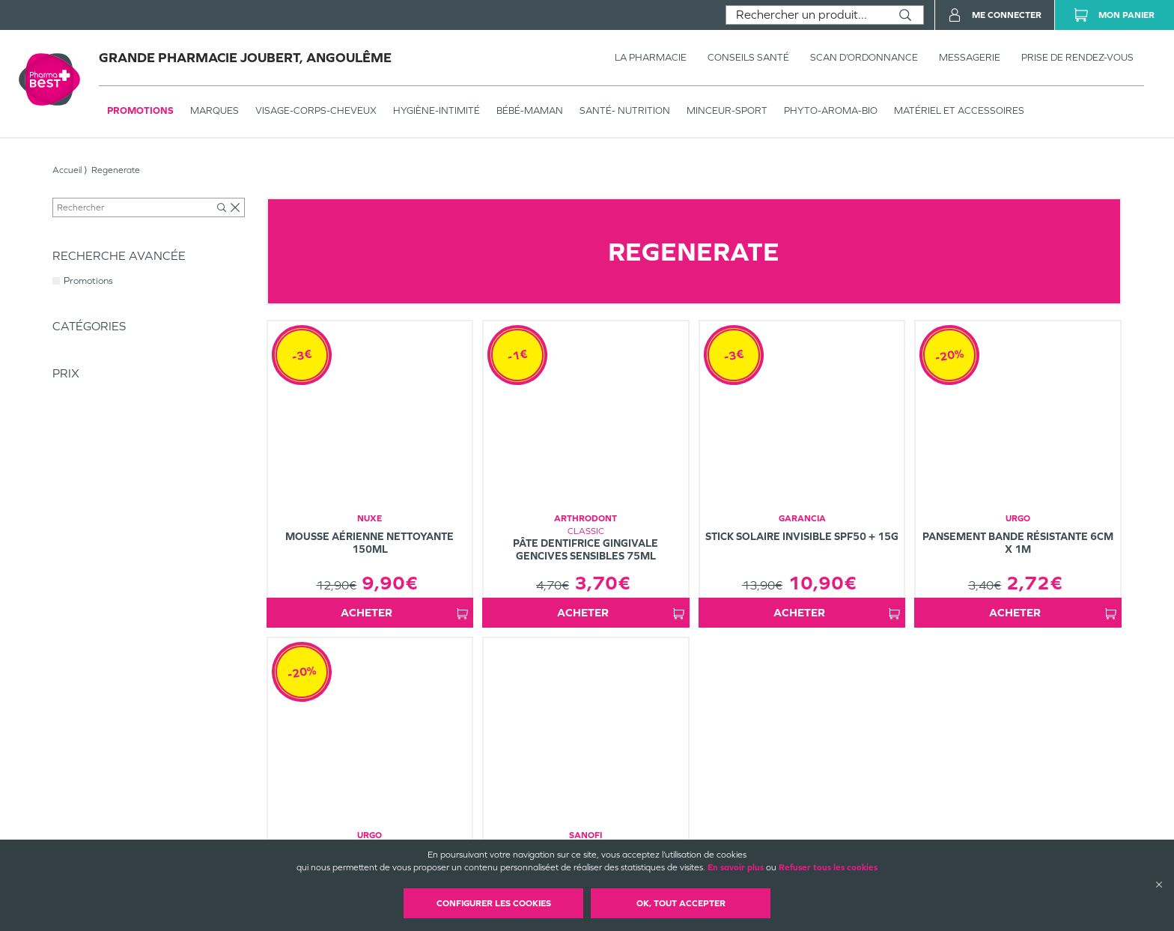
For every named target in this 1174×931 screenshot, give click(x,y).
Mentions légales (696, 825)
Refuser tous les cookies (828, 867)
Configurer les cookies (494, 903)
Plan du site (686, 838)
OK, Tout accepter (681, 903)
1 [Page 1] (719, 649)
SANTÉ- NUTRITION (625, 110)
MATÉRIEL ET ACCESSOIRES (959, 110)
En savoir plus (736, 867)
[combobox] (806, 14)
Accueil (67, 170)
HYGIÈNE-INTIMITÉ (436, 110)
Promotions (140, 110)
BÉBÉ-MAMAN (529, 110)
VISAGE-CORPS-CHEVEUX (316, 110)
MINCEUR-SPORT (727, 110)
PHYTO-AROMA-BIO (831, 110)
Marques (214, 110)
